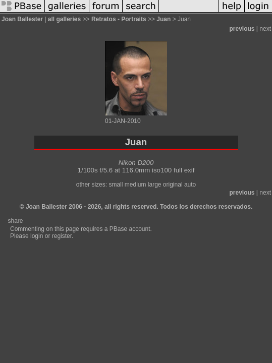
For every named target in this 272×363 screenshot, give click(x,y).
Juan (163, 19)
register (62, 235)
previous (242, 28)
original (173, 184)
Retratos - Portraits (118, 19)
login (36, 235)
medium (135, 184)
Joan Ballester (22, 19)
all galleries (64, 19)
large (154, 184)
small (115, 184)
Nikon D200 (136, 162)
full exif (184, 170)
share (15, 220)
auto (190, 184)
